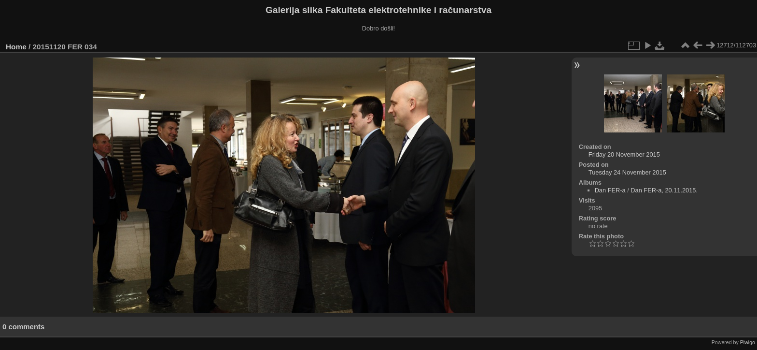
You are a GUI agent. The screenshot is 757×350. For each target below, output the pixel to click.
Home (16, 47)
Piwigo (747, 342)
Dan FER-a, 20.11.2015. (664, 190)
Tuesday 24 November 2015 (627, 172)
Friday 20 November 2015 (624, 154)
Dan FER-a (610, 190)
